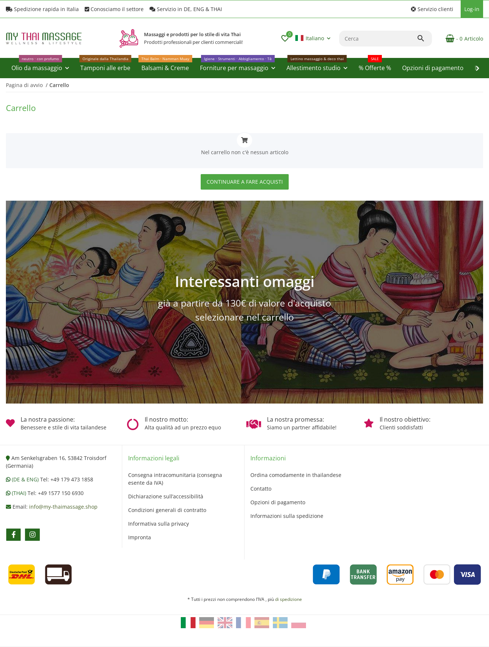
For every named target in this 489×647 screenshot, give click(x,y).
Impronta (139, 537)
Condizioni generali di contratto (167, 509)
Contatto (260, 488)
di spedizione (288, 599)
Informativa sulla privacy (158, 523)
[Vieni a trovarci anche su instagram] (32, 534)
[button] (432, 9)
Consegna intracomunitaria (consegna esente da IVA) (175, 478)
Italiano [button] (309, 38)
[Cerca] (378, 38)
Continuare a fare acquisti (245, 181)
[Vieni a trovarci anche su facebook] (13, 534)
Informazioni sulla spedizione (286, 515)
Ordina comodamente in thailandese (295, 474)
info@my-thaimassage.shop (63, 506)
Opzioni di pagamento (277, 502)
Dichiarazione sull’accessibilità (165, 496)
